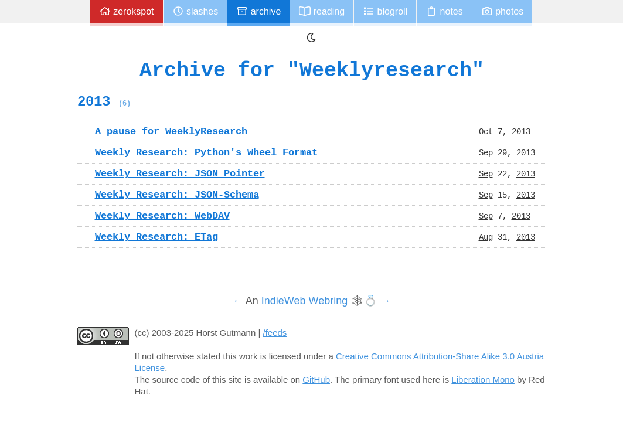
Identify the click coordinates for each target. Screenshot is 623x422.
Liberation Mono (483, 379)
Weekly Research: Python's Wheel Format (206, 152)
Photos (502, 11)
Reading (322, 11)
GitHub (316, 379)
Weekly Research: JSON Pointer (180, 173)
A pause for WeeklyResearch (171, 131)
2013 (104, 101)
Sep (486, 152)
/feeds (275, 333)
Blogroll (385, 11)
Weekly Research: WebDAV (162, 216)
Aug (486, 237)
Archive (258, 11)
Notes (444, 11)
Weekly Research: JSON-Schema (177, 195)
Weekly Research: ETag (156, 237)
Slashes (195, 11)
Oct (486, 131)
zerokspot (126, 11)
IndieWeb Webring (304, 301)
